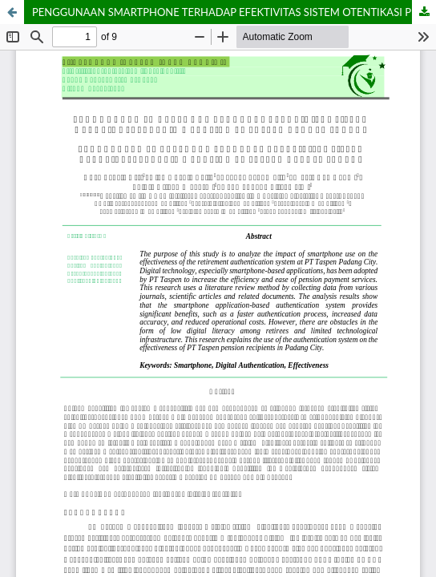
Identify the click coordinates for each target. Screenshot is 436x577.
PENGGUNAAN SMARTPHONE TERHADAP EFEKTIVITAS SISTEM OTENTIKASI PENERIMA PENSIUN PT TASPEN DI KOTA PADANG (234, 12)
